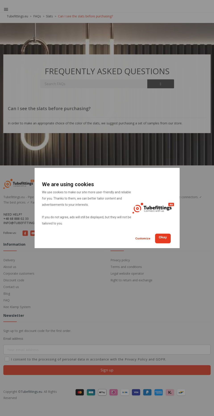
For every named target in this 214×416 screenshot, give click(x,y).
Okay (160, 237)
